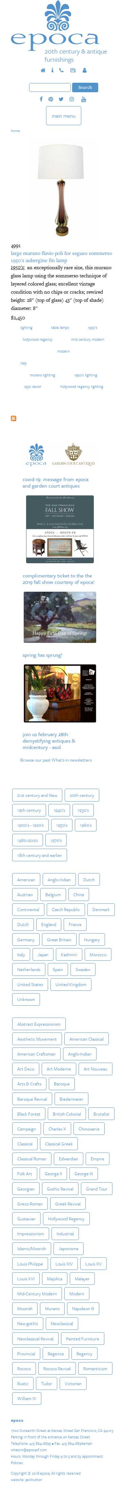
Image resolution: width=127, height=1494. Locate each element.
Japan (43, 954)
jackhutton (33, 1479)
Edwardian (68, 1158)
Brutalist (101, 1113)
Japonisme (69, 1248)
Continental (28, 909)
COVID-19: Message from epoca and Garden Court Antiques (55, 482)
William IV (26, 1398)
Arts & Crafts (29, 1083)
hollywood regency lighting (81, 386)
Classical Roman (31, 1158)
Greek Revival (68, 1203)
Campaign (26, 1128)
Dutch (89, 879)
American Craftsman (36, 1053)
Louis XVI (26, 1278)
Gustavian (26, 1218)
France (75, 924)
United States (30, 984)
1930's (83, 810)
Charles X (57, 1128)
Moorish (25, 1308)
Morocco (98, 954)
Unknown (26, 999)
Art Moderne (59, 1068)
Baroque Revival (32, 1099)
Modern (63, 351)
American (26, 879)
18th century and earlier (39, 855)
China (78, 894)
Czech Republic (66, 909)
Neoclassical (62, 1323)
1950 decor (32, 386)
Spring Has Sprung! (42, 654)
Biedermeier (71, 1099)
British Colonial (67, 1113)
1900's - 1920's (30, 825)
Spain (58, 969)
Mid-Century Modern (87, 339)
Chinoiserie (89, 1128)
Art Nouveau (95, 1068)
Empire (97, 1158)
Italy (23, 363)
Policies (17, 1463)
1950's (93, 327)
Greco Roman (30, 1203)
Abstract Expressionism (39, 1024)
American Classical (86, 1039)
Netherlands (28, 969)
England (48, 924)
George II (53, 1173)
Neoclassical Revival (35, 1338)
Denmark (101, 909)
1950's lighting (85, 374)
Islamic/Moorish (31, 1248)
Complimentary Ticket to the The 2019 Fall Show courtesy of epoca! (58, 579)
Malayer (82, 1278)
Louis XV (93, 1263)
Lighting (26, 327)
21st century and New (37, 795)
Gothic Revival (60, 1188)
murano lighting (42, 374)
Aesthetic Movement (37, 1039)
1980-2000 (27, 840)
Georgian (26, 1188)
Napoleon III (83, 1308)
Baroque (62, 1083)
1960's (85, 825)
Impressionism (30, 1233)
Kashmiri (69, 954)
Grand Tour (96, 1188)
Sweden (83, 969)
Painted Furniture (82, 1338)
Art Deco (25, 1068)
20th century (82, 795)
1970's (56, 840)
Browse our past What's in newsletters (56, 759)
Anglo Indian (59, 879)
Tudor (46, 1383)
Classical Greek (59, 1143)
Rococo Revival (57, 1368)
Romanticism (95, 1368)
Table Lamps (60, 327)
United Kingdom (71, 984)
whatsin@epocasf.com (29, 1450)
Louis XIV (64, 1263)
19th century (29, 810)
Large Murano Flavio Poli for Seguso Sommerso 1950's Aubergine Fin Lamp (61, 256)
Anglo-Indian (79, 1053)
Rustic (22, 1383)
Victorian (73, 1383)
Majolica (54, 1278)
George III (84, 1173)
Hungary (92, 939)
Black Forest (28, 1113)
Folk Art (24, 1173)
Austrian (25, 894)
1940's (59, 810)
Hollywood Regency (37, 339)
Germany (26, 939)
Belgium (53, 894)
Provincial (26, 1353)
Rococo (24, 1368)
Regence (56, 1353)
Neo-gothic (27, 1323)
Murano (52, 1308)
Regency (84, 1353)
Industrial (65, 1233)
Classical (25, 1143)
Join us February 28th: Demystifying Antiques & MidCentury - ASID (49, 740)
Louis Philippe (30, 1263)
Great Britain (59, 939)
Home (15, 130)
